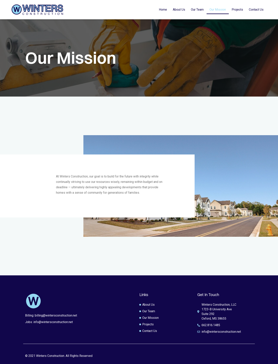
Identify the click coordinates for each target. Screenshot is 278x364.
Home (163, 9)
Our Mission (217, 9)
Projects (237, 9)
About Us (179, 9)
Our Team (197, 9)
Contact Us (256, 9)
